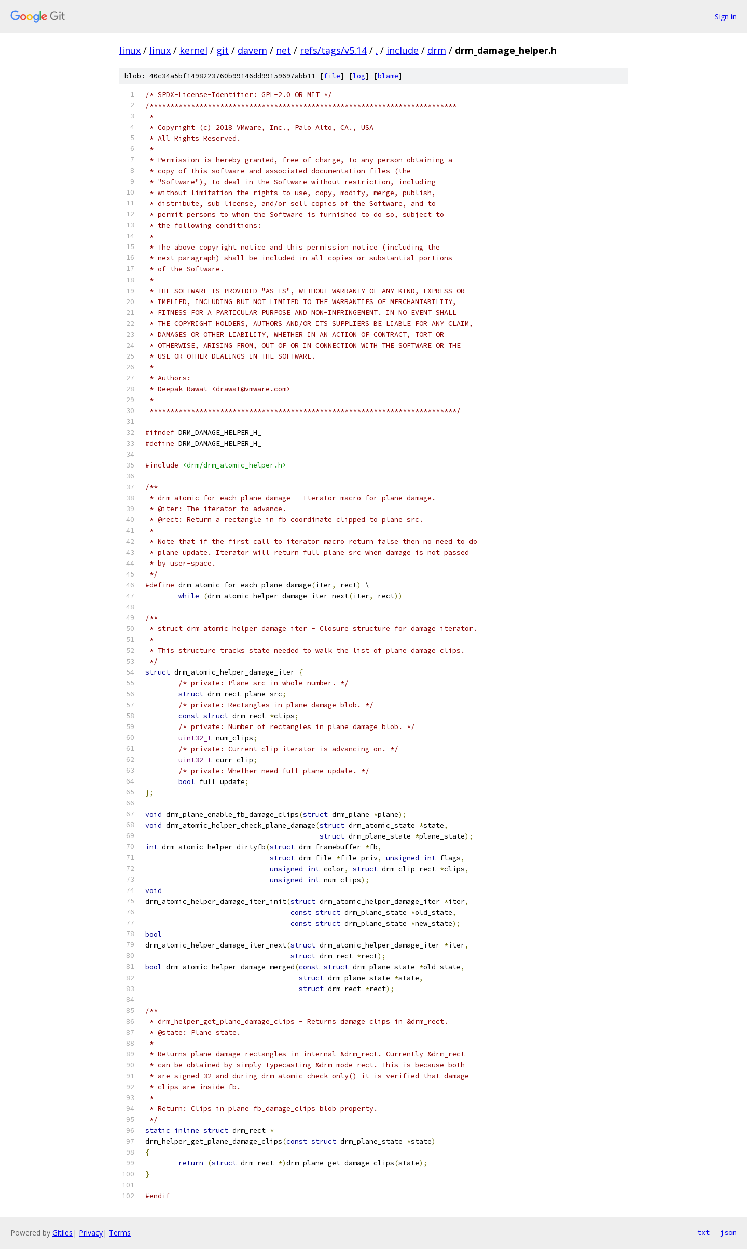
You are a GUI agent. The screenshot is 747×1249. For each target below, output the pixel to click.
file (332, 76)
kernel (193, 50)
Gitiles (62, 1233)
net (283, 50)
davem (252, 50)
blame (388, 76)
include (402, 50)
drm (436, 50)
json (728, 1232)
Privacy (91, 1233)
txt (703, 1232)
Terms (120, 1233)
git (222, 50)
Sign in (726, 16)
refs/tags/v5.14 (333, 50)
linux (130, 50)
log (359, 76)
